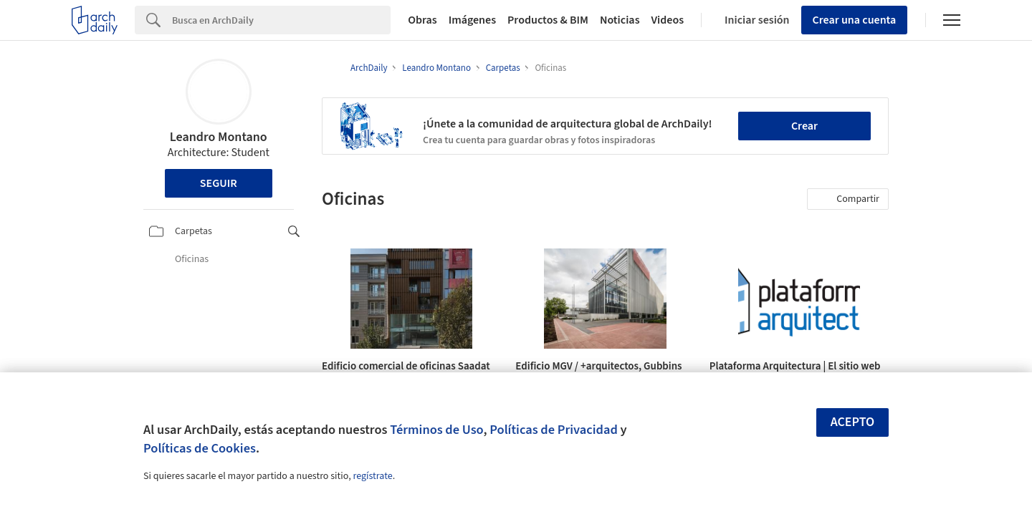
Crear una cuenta (855, 20)
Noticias (620, 20)
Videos (667, 20)
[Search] (281, 20)
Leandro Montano (218, 137)
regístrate (372, 476)
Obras (422, 20)
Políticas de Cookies (199, 448)
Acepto (853, 422)
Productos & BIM (547, 20)
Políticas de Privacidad (553, 429)
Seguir (218, 183)
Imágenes (472, 20)
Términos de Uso (436, 429)
